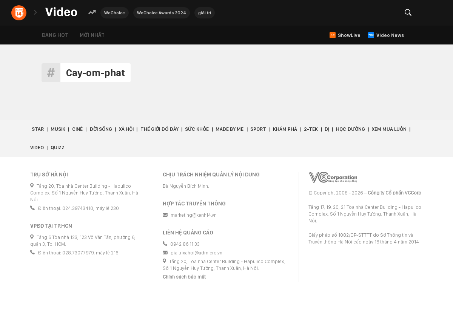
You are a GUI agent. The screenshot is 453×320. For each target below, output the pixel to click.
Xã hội (126, 129)
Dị (327, 129)
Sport (258, 129)
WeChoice (114, 12)
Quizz (58, 147)
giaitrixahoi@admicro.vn (196, 253)
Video (37, 147)
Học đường (350, 129)
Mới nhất (92, 35)
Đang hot (55, 35)
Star (38, 129)
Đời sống (100, 129)
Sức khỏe (197, 129)
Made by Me (229, 129)
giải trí (204, 12)
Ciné (77, 129)
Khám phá (285, 129)
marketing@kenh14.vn (194, 215)
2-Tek (311, 129)
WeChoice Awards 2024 (161, 12)
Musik (58, 129)
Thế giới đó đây (159, 129)
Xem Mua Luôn (389, 129)
